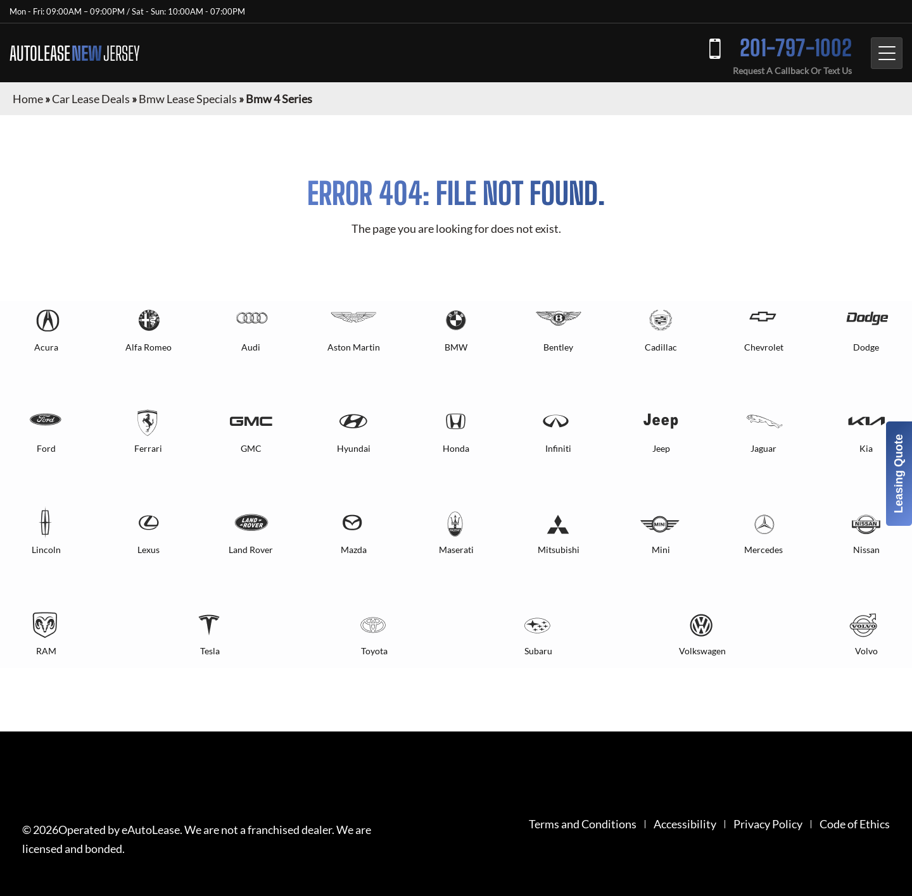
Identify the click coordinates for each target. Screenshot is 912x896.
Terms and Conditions (582, 824)
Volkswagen (702, 650)
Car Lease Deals (91, 99)
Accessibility (685, 824)
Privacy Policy (767, 824)
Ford (46, 448)
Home (28, 99)
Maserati (456, 549)
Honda (456, 448)
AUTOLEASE (75, 53)
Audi (250, 347)
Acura (46, 347)
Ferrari (148, 448)
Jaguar (763, 448)
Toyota (374, 650)
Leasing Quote (898, 473)
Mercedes (763, 549)
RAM (46, 650)
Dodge (866, 347)
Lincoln (46, 549)
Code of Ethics (855, 824)
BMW (456, 347)
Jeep (661, 448)
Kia (866, 448)
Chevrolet (763, 347)
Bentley (558, 347)
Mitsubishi (559, 549)
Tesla (210, 650)
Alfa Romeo (148, 347)
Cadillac (661, 347)
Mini (661, 549)
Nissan (866, 549)
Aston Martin (353, 347)
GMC (251, 448)
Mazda (354, 549)
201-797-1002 (796, 48)
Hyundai (353, 448)
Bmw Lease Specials (188, 99)
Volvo (866, 650)
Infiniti (558, 448)
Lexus (148, 549)
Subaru (538, 650)
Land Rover (251, 549)
